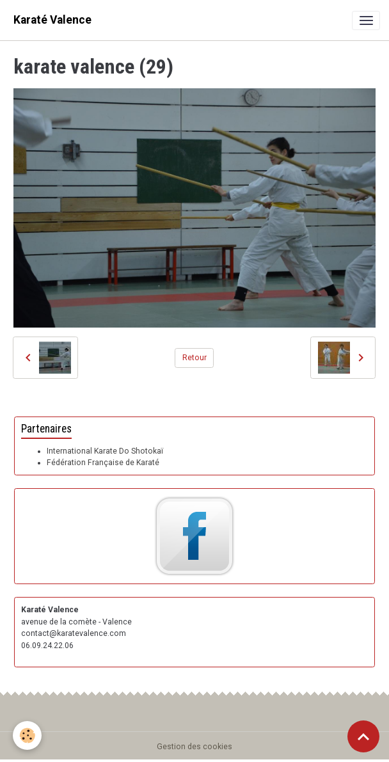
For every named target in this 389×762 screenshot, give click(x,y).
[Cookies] (27, 735)
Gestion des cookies (194, 746)
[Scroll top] (363, 736)
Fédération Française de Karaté (103, 462)
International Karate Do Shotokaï (105, 451)
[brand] (52, 20)
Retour (194, 357)
